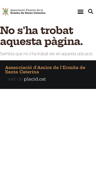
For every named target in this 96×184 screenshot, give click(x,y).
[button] (81, 11)
